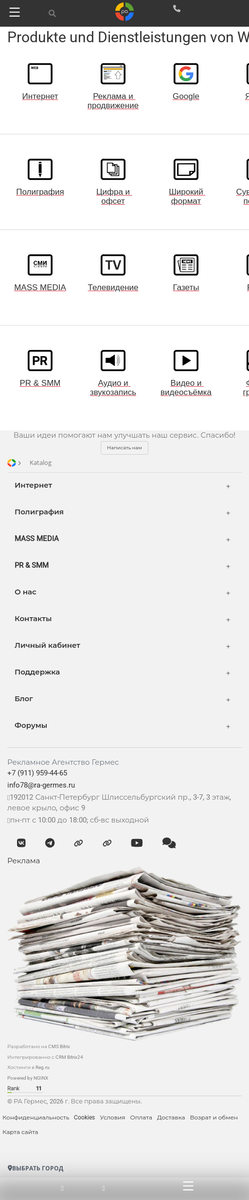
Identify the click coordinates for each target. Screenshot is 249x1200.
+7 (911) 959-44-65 (37, 773)
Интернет (33, 485)
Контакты (33, 618)
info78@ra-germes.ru (41, 785)
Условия (112, 1117)
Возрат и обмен (214, 1117)
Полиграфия (39, 512)
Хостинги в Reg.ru (28, 1067)
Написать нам (124, 447)
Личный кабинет (47, 645)
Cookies (84, 1117)
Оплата (141, 1117)
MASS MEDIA (37, 538)
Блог (24, 698)
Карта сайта (20, 1132)
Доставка (171, 1117)
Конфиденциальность (35, 1117)
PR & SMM (32, 565)
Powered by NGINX (27, 1078)
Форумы (31, 725)
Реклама (23, 860)
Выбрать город (35, 1168)
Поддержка (37, 672)
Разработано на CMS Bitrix (38, 1046)
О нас (25, 592)
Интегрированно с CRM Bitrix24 (45, 1057)
